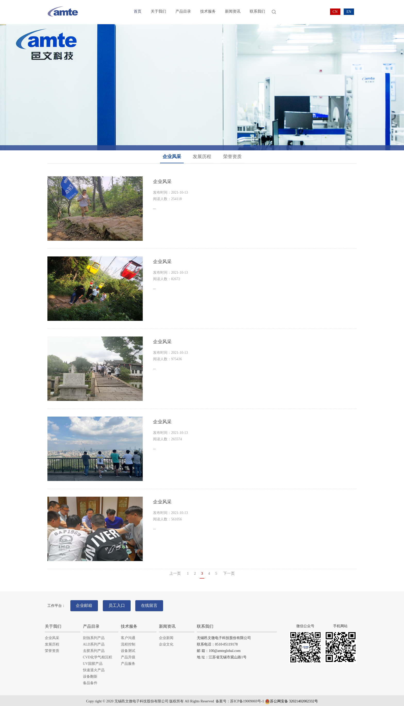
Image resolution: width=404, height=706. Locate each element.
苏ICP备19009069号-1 (247, 699)
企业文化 (166, 642)
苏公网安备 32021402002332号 (291, 699)
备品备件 (90, 681)
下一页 (229, 573)
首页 (137, 12)
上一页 (175, 573)
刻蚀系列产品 (94, 636)
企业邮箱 (85, 604)
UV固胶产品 (93, 662)
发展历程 (202, 156)
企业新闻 (166, 636)
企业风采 (172, 156)
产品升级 (128, 655)
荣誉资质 (232, 156)
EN (349, 12)
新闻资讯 (232, 12)
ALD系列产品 (94, 642)
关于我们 (158, 12)
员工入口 (120, 604)
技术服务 (208, 12)
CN (335, 12)
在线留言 (154, 604)
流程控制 (128, 642)
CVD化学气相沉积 (97, 655)
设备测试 (128, 649)
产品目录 (183, 12)
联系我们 (257, 12)
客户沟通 (128, 636)
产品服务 (128, 662)
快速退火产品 (94, 668)
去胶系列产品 (94, 649)
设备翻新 (90, 674)
